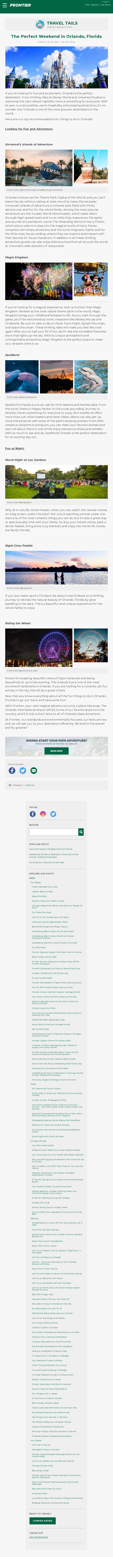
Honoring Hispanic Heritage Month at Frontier (51, 849)
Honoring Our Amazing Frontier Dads (46, 862)
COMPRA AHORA (42, 1521)
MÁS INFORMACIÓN (38, 1537)
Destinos (30, 785)
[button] (4, 5)
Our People (36, 882)
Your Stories (36, 1440)
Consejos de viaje (38, 1141)
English (105, 2)
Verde (33, 1084)
